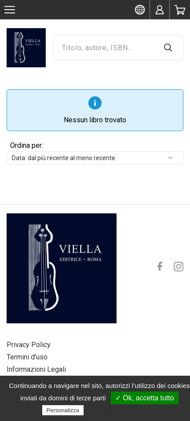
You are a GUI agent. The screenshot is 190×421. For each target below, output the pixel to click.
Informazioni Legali (36, 369)
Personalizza (63, 410)
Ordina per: (26, 145)
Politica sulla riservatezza (122, 410)
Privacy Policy (29, 344)
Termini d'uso (27, 357)
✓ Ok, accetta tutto (144, 398)
